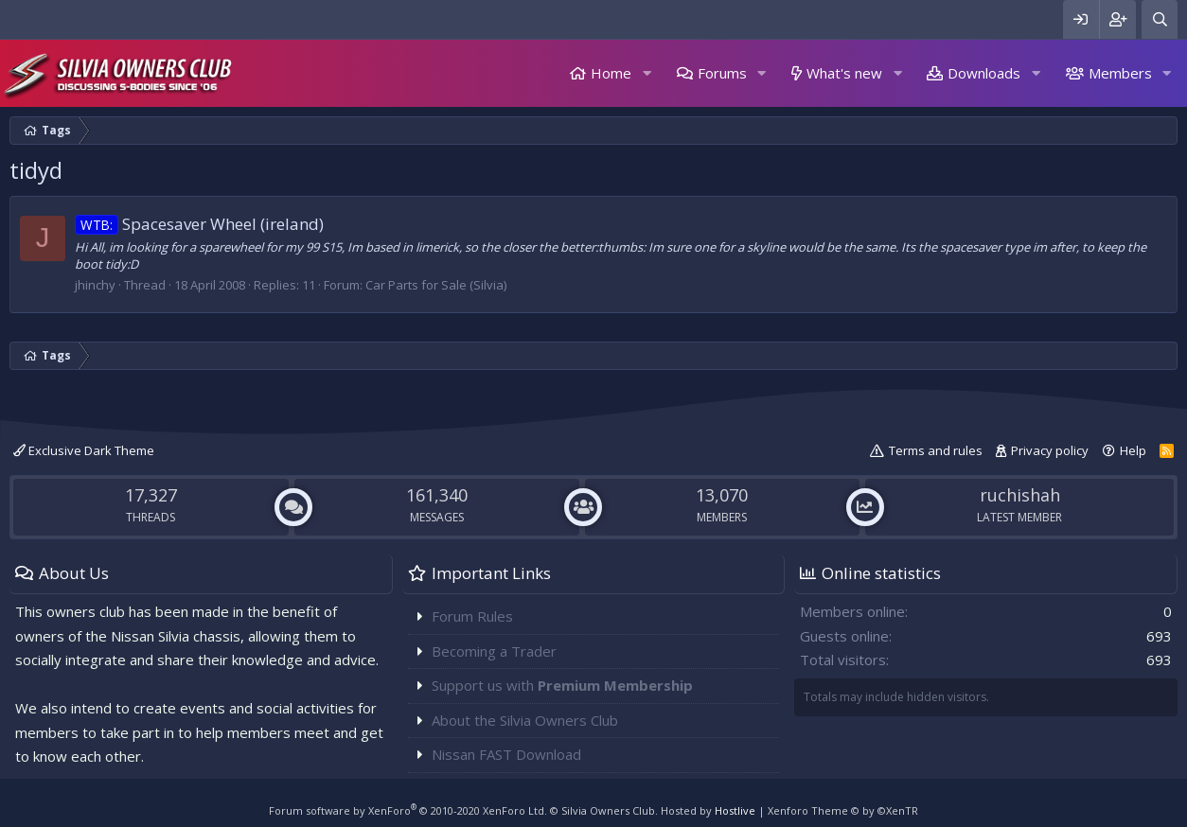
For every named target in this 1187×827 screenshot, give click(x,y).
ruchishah (1020, 495)
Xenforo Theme (843, 810)
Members (1120, 72)
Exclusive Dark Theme (83, 450)
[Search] (1160, 19)
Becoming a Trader (494, 651)
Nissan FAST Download (506, 754)
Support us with (562, 685)
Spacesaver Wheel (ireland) (199, 224)
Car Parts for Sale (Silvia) (435, 284)
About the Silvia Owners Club (525, 720)
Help (1133, 450)
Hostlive (735, 810)
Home (611, 72)
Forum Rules (472, 616)
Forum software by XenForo (408, 810)
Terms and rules (936, 450)
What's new (844, 72)
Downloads (984, 72)
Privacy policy (1050, 450)
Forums (722, 72)
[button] (646, 73)
